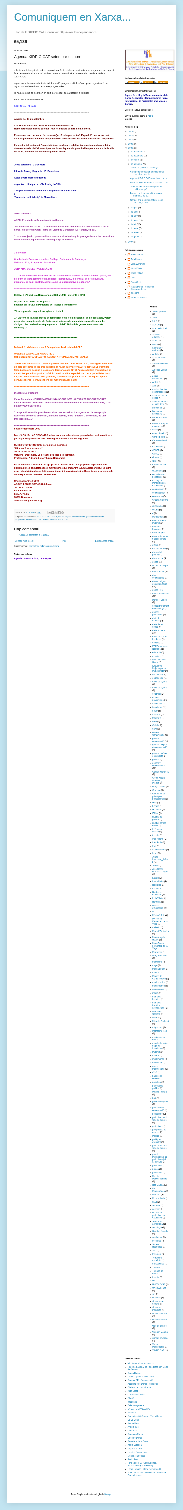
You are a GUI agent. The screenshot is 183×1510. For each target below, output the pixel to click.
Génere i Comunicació (158, 733)
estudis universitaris (158, 698)
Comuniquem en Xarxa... (72, 17)
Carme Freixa (158, 437)
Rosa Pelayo (137, 273)
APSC (155, 382)
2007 (131, 242)
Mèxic (155, 1017)
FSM (154, 721)
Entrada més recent (24, 541)
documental (157, 558)
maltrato (156, 927)
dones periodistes (160, 593)
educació (156, 652)
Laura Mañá (158, 881)
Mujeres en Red (135, 1448)
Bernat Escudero (160, 417)
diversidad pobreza (157, 553)
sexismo (156, 1209)
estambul (156, 694)
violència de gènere (157, 1302)
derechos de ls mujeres (159, 521)
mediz (155, 993)
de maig (135, 220)
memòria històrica (156, 997)
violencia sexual (159, 1313)
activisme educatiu (156, 335)
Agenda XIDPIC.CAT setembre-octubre (148, 178)
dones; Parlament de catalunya (160, 607)
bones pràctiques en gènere (160, 424)
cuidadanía (157, 506)
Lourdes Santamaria (137, 1452)
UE (153, 1280)
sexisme (156, 1205)
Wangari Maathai (160, 1332)
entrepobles (157, 678)
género (155, 759)
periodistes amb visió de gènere (159, 1118)
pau (154, 1098)
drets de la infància (157, 619)
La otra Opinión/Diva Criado (141, 1376)
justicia (155, 878)
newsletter (157, 1062)
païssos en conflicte (157, 1077)
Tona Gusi (136, 282)
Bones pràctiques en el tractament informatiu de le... (146, 194)
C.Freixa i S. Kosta (136, 1394)
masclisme (157, 962)
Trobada (156, 1267)
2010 (131, 139)
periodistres (157, 1126)
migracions (20, 520)
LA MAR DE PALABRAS (139, 1409)
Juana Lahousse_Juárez (160, 859)
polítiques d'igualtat (156, 1140)
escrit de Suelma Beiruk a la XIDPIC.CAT (149, 182)
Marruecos (157, 952)
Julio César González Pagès (160, 870)
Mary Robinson (159, 955)
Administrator (137, 254)
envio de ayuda (159, 681)
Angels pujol (133, 1427)
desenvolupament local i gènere (160, 537)
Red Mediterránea (158, 1189)
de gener (135, 236)
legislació (156, 885)
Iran (154, 846)
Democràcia (158, 517)
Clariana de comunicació (139, 1387)
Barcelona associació (157, 412)
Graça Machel (159, 786)
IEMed (155, 813)
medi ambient (158, 969)
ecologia (156, 642)
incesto (155, 835)
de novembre (137, 156)
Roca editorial (158, 1198)
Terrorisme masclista (157, 1259)
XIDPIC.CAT (63, 520)
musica (155, 1055)
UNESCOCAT (158, 1284)
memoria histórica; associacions (158, 1005)
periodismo (157, 1114)
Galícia (155, 725)
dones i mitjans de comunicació (71, 517)
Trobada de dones (157, 1272)
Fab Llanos (136, 259)
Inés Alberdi (157, 839)
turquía (155, 1277)
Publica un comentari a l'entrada (33, 535)
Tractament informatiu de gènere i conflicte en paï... (146, 187)
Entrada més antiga (104, 541)
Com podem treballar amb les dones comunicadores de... (147, 173)
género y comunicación (158, 764)
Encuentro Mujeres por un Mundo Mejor (159, 668)
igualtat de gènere (157, 818)
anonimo (135, 293)
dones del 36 (158, 571)
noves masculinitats (158, 1067)
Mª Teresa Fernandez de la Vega (160, 921)
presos (155, 1169)
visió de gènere (159, 1326)
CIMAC (155, 454)
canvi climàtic (158, 433)
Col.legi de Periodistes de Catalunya (159, 483)
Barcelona (157, 408)
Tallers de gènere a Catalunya (144, 167)
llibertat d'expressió (157, 906)
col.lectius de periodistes (158, 475)
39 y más (132, 1412)
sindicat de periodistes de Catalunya (159, 1215)
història (155, 806)
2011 (131, 135)
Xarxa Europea (135, 1445)
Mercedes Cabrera (157, 1012)
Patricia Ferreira (159, 1092)
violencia (156, 1297)
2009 (131, 144)
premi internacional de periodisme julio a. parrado (159, 1158)
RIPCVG (156, 1194)
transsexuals (158, 1264)
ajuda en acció (159, 357)
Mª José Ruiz (158, 915)
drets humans (158, 630)
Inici (64, 541)
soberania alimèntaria (157, 1222)
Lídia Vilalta (136, 268)
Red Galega (158, 1185)
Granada (156, 790)
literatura (156, 902)
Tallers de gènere (136, 1405)
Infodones (132, 1402)
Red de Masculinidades (159, 1177)
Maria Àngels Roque (158, 938)
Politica (155, 1136)
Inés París (157, 842)
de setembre (137, 164)
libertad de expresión (157, 893)
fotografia (156, 718)
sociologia (157, 1227)
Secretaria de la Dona (138, 1441)
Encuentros (157, 674)
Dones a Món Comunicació (140, 1380)
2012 (131, 131)
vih (153, 1294)
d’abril (134, 224)
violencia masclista (156, 1308)
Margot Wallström (160, 931)
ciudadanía (157, 471)
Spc (154, 1250)
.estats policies (159, 311)
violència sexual (159, 1319)
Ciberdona (132, 1430)
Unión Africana (159, 1288)
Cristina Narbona (160, 500)
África (155, 344)
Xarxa (150, 116)
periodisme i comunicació (158, 1108)
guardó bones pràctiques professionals (158, 796)
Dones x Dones (159, 600)
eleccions (156, 656)
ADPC (47, 517)
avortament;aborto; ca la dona (160, 402)
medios (155, 972)
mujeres (156, 1052)
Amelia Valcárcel (160, 363)
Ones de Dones (135, 1438)
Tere (133, 277)
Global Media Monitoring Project (158, 780)
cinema (155, 457)
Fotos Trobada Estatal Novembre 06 (145, 1469)
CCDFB (54, 517)
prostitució (157, 1172)
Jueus (155, 865)
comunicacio (158, 489)
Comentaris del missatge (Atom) (44, 546)
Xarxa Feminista (50, 520)
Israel (154, 853)
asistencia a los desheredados (159, 390)
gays (154, 729)
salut (154, 1202)
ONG (39, 520)
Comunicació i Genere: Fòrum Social (145, 1416)
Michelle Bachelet (160, 1021)
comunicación (158, 493)
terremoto (156, 1254)
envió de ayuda (159, 687)
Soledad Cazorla (160, 1231)
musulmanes (31, 520)
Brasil (155, 429)
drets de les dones (157, 625)
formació (156, 714)
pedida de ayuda (160, 1101)
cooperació (157, 496)
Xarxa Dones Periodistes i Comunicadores (143, 288)
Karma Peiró (133, 1423)
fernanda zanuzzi (139, 297)
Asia (154, 386)
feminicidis (157, 703)
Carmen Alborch (160, 440)
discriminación (159, 548)
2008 (131, 148)
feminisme (157, 707)
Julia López (133, 1391)
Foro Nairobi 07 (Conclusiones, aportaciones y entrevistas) (142, 1464)
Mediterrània (158, 989)
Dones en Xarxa (135, 1434)
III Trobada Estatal (157, 830)
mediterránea (158, 986)
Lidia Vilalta (157, 898)
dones (155, 562)
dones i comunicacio (158, 576)
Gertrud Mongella (160, 772)
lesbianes (156, 888)
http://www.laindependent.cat (141, 1363)
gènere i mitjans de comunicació (159, 745)
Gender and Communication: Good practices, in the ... (146, 201)
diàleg (155, 545)
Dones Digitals (134, 1373)
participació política (157, 1087)
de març (135, 228)
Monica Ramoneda (136, 1456)
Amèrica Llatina (159, 370)
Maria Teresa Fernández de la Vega (160, 946)
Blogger (108, 1494)
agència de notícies (157, 349)
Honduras (157, 809)
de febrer (135, 232)
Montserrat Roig (159, 1031)
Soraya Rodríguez (157, 1245)
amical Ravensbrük (158, 377)
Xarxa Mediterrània (158, 1345)
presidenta (157, 1165)
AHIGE (155, 354)
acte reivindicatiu (160, 328)
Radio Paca (133, 1459)
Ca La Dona (133, 1420)
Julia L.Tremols (138, 264)
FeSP (155, 711)
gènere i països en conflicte (159, 754)
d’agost (134, 207)
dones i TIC (157, 590)
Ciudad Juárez (159, 464)
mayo (154, 965)
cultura (155, 510)
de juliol (134, 212)
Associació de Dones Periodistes (143, 1384)
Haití (154, 802)
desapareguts (158, 532)
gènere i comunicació (95, 517)
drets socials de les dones (159, 637)
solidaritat (156, 1241)
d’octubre (135, 160)
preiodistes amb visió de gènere (159, 1146)
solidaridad (157, 1237)
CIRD (154, 461)
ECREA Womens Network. (160, 647)
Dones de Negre (160, 565)
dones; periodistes (157, 613)
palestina (156, 1082)
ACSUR (40, 517)
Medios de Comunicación (159, 977)
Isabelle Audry (159, 849)
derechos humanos (156, 527)
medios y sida (158, 982)
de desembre (137, 151)
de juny (134, 216)
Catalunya (157, 446)
